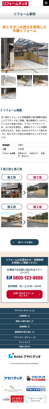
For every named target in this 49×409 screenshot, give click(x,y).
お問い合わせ (24, 346)
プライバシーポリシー (24, 337)
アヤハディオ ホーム (24, 310)
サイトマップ (24, 342)
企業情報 (24, 315)
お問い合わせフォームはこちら (23, 294)
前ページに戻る (25, 242)
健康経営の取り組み (24, 331)
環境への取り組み (24, 321)
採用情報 (24, 326)
